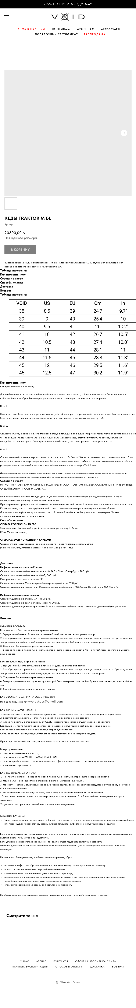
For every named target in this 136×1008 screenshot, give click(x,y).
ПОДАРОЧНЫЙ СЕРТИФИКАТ (56, 34)
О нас (24, 961)
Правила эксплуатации (30, 966)
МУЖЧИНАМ (85, 29)
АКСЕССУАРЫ (111, 29)
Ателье (41, 961)
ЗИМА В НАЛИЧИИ (31, 29)
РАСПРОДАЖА (94, 34)
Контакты (60, 961)
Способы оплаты (69, 966)
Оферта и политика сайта (95, 961)
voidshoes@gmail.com (46, 701)
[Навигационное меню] (6, 16)
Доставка (97, 966)
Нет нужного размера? (21, 238)
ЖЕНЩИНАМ (60, 29)
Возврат (118, 966)
